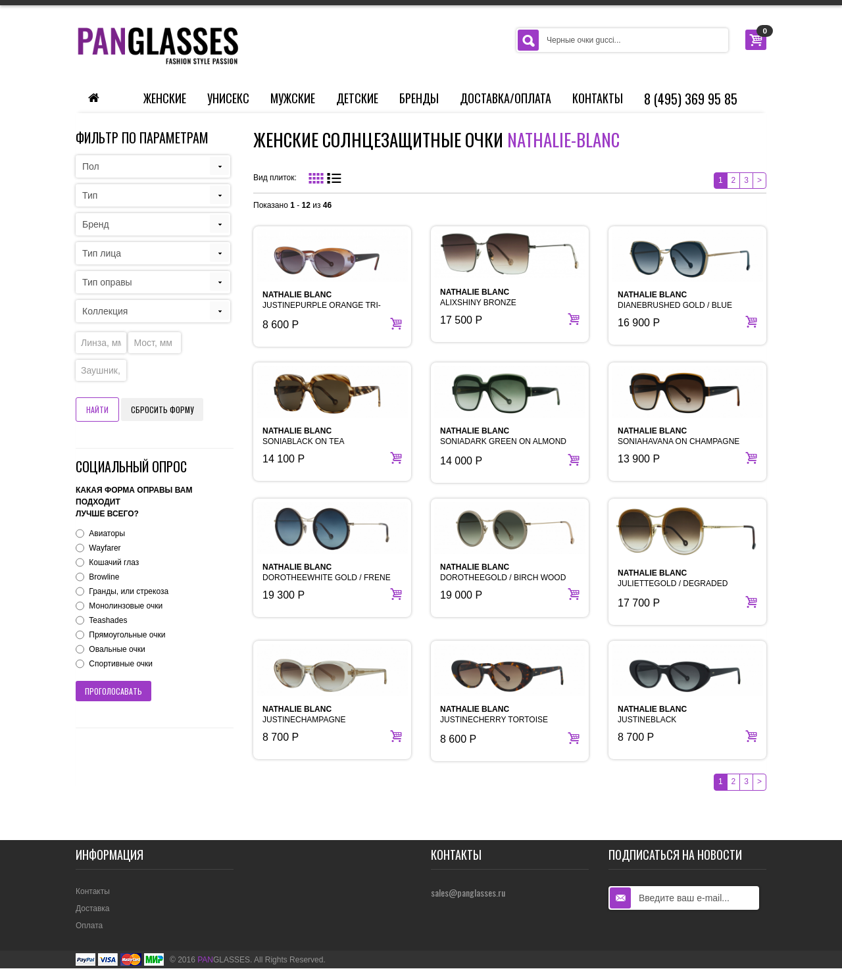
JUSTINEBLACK (652, 714)
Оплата (89, 925)
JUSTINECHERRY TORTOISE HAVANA (494, 720)
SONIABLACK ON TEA (303, 436)
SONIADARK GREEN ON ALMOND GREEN (503, 441)
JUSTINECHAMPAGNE (303, 714)
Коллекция (105, 311)
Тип (89, 195)
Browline (104, 577)
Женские (164, 98)
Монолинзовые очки (125, 605)
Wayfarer (104, 548)
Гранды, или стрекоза (128, 591)
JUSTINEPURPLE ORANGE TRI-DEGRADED (321, 305)
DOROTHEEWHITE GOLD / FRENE (326, 572)
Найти (97, 409)
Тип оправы (107, 282)
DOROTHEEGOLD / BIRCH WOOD (503, 572)
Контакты (597, 98)
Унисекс (228, 98)
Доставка (93, 908)
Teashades (108, 620)
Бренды (419, 98)
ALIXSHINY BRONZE (478, 297)
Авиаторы (107, 533)
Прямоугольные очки (127, 634)
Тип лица (101, 253)
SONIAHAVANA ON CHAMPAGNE (678, 436)
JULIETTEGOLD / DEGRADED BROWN (673, 583)
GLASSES (223, 959)
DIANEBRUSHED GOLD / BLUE (675, 300)
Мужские (292, 98)
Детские (357, 98)
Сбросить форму (162, 409)
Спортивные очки (121, 663)
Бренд (95, 224)
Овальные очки (117, 649)
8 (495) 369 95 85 (690, 99)
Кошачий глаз (114, 562)
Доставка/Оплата (505, 98)
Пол (90, 166)
